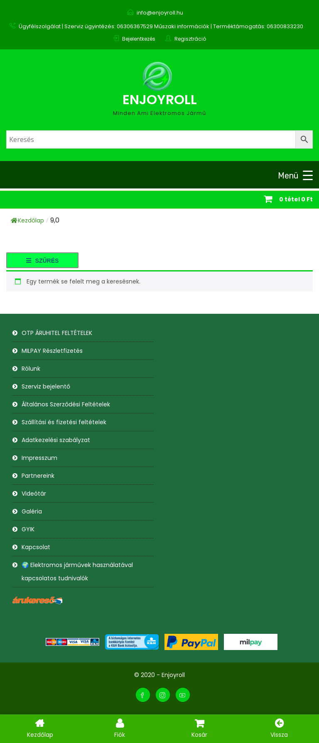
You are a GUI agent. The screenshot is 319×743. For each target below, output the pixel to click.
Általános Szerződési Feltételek (66, 404)
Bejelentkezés (138, 38)
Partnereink (38, 476)
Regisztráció (190, 38)
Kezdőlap (27, 220)
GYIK (28, 529)
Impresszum (39, 458)
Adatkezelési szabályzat (56, 440)
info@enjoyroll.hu (160, 13)
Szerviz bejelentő (46, 386)
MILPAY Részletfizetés (52, 351)
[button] (42, 260)
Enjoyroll (160, 99)
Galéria (32, 511)
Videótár (34, 493)
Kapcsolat (36, 547)
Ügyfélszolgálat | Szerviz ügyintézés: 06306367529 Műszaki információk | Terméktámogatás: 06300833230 (161, 26)
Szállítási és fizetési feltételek (64, 422)
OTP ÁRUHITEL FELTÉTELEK (57, 333)
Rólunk (31, 368)
